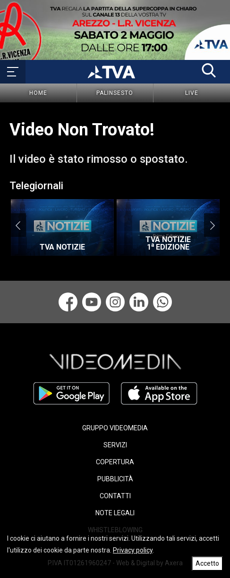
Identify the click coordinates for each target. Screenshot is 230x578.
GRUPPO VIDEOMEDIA (115, 428)
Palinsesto (114, 93)
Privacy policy (133, 550)
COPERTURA (115, 462)
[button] (209, 70)
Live (191, 93)
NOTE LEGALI (115, 513)
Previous (17, 225)
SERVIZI (115, 445)
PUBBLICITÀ (115, 479)
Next (212, 225)
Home (38, 93)
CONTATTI (115, 496)
